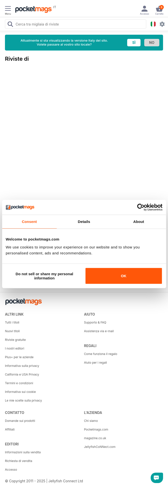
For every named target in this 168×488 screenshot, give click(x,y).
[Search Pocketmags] (10, 25)
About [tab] (138, 221)
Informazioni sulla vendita (23, 452)
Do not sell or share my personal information (44, 275)
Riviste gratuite (15, 340)
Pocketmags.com (96, 429)
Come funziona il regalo (100, 354)
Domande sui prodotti (20, 421)
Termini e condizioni (19, 383)
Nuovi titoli (12, 331)
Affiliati (10, 429)
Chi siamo (91, 421)
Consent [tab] (29, 221)
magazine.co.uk (95, 438)
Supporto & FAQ (95, 322)
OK (123, 276)
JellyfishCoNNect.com (100, 447)
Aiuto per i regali (95, 362)
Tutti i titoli (12, 322)
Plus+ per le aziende (19, 357)
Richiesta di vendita (18, 461)
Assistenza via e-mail (99, 331)
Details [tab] (84, 221)
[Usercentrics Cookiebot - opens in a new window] (140, 207)
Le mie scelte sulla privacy (23, 400)
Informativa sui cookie (20, 392)
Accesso (11, 469)
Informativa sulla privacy (22, 366)
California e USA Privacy (22, 374)
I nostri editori (14, 348)
